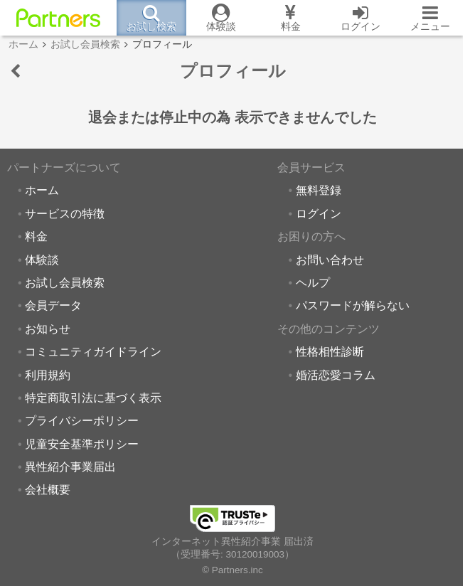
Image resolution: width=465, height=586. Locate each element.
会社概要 (47, 489)
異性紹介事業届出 (70, 466)
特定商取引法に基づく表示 (93, 397)
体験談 (42, 259)
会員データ (53, 305)
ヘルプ (313, 282)
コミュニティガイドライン (93, 351)
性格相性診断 (330, 351)
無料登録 (318, 189)
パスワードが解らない (353, 305)
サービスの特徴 (65, 213)
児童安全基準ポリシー (82, 443)
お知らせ (47, 328)
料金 (36, 236)
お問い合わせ (330, 259)
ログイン (318, 213)
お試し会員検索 (65, 282)
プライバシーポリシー (82, 420)
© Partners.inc (232, 570)
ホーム (42, 189)
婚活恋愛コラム (335, 374)
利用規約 (47, 374)
